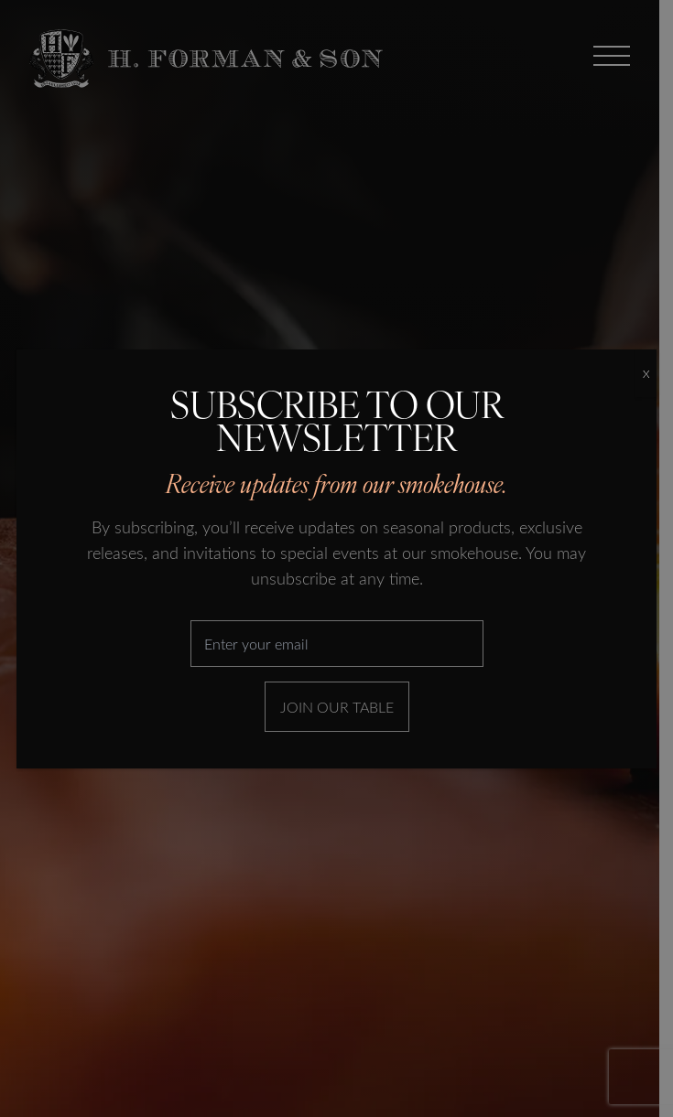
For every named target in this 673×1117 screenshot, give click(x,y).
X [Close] (646, 373)
